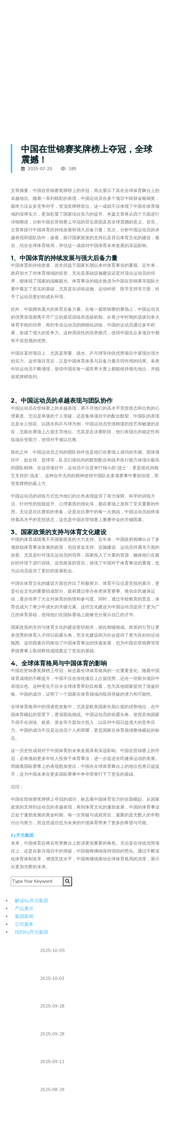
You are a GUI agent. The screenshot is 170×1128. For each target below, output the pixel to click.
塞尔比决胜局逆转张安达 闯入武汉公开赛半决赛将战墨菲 (97, 1104)
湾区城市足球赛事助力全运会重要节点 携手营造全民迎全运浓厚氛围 (99, 993)
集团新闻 (24, 916)
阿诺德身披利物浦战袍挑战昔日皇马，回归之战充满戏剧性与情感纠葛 (99, 1021)
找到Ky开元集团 (32, 932)
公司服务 (24, 924)
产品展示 (24, 908)
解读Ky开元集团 (32, 900)
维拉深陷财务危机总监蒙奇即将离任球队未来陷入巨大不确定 (99, 965)
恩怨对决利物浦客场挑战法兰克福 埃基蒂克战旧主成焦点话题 (97, 1049)
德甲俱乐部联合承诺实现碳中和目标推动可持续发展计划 (99, 1076)
